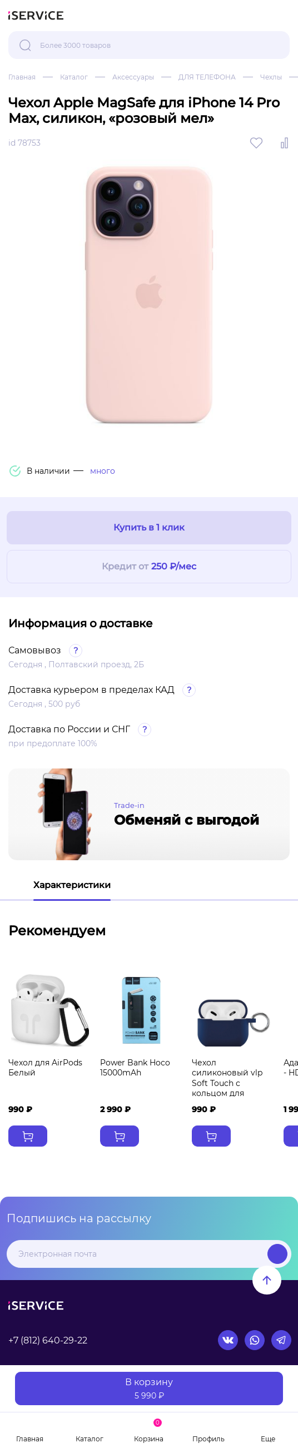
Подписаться (277, 1254)
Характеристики (72, 885)
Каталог (74, 77)
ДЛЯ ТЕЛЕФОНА (207, 77)
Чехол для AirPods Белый (45, 1068)
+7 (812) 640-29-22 (47, 1340)
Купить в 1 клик (149, 527)
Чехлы (271, 77)
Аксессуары (133, 77)
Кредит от (149, 567)
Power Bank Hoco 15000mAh (135, 1068)
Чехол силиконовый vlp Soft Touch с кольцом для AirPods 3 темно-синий (227, 1088)
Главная (22, 77)
